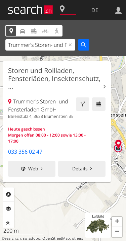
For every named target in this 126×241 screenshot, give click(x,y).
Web (33, 168)
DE (94, 10)
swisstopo (31, 238)
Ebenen (8, 209)
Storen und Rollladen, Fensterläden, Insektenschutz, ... (54, 79)
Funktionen (8, 223)
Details (80, 168)
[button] (117, 222)
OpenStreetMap (56, 238)
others (77, 238)
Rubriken (8, 194)
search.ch (13, 238)
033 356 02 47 (25, 151)
